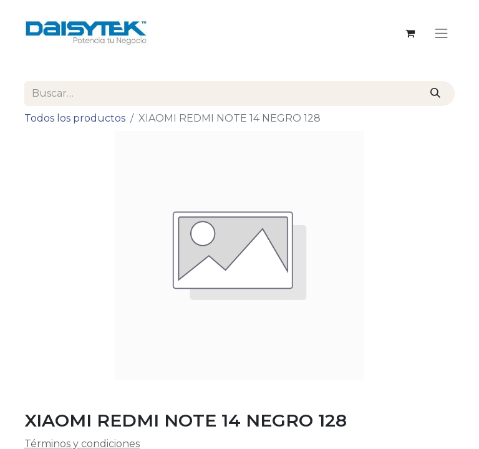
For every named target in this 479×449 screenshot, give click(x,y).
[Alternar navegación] (441, 33)
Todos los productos (74, 118)
